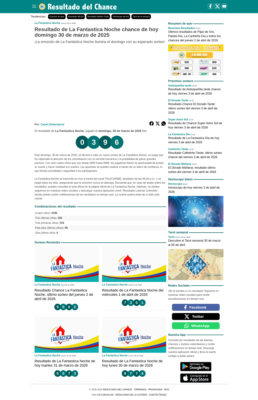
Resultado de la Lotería (131, 394)
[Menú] (33, 5)
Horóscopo (175, 183)
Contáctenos (158, 394)
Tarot (171, 236)
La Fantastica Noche (47, 23)
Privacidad (155, 389)
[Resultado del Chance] (78, 6)
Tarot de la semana (141, 16)
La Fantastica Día (179, 134)
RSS (166, 389)
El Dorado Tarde (178, 100)
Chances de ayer (56, 16)
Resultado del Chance (117, 389)
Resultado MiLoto (76, 16)
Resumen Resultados (181, 28)
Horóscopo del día (121, 16)
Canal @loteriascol (52, 124)
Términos (140, 389)
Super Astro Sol (178, 119)
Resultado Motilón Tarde (98, 16)
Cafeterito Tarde (178, 149)
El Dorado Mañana (179, 164)
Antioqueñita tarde (179, 85)
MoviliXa (108, 394)
